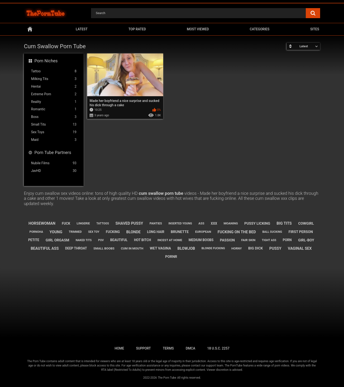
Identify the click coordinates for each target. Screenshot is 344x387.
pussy (275, 248)
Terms (168, 348)
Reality (53, 102)
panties (156, 223)
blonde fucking (213, 248)
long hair (155, 232)
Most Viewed (198, 29)
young (55, 232)
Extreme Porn (53, 94)
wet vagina (160, 248)
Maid (53, 140)
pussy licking (257, 223)
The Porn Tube (167, 377)
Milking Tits (53, 79)
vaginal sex (300, 248)
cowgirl (306, 223)
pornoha (36, 231)
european (203, 231)
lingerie (83, 223)
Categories (259, 29)
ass (201, 223)
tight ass (269, 240)
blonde (133, 232)
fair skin (248, 240)
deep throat (76, 248)
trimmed (75, 231)
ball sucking (272, 231)
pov (101, 240)
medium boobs (201, 240)
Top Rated (137, 29)
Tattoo (53, 71)
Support (143, 348)
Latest (82, 29)
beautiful (119, 240)
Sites (314, 29)
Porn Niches (46, 60)
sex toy (93, 231)
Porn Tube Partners (52, 152)
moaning (231, 223)
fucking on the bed (237, 232)
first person (301, 232)
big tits (284, 223)
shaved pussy (129, 223)
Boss (53, 117)
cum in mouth (132, 248)
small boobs (103, 248)
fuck (66, 223)
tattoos (102, 223)
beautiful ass (45, 248)
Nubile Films (53, 163)
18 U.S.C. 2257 (218, 348)
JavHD (53, 171)
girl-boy (306, 240)
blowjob (186, 248)
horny (236, 248)
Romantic (53, 109)
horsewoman (41, 223)
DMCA (190, 348)
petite (33, 240)
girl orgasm (57, 240)
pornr (171, 256)
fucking (113, 232)
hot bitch (142, 240)
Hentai (53, 87)
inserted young (180, 223)
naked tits (84, 240)
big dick (255, 248)
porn (287, 240)
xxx (214, 223)
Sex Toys (53, 132)
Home (30, 29)
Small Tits (53, 124)
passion (227, 240)
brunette (180, 232)
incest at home (169, 240)
